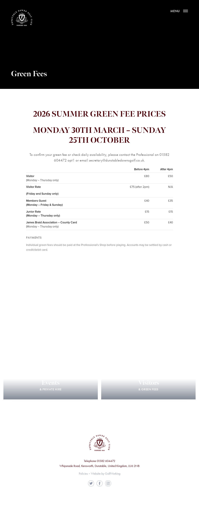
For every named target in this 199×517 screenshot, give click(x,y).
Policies (83, 473)
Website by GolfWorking (105, 473)
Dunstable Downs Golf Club (21, 18)
